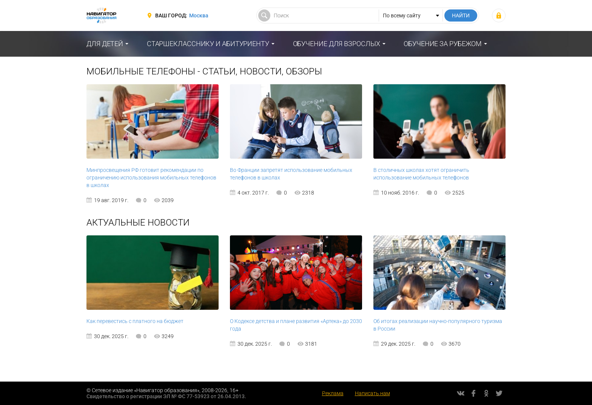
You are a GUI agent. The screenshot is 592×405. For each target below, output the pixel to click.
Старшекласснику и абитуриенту (208, 44)
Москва (198, 15)
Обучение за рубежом (443, 44)
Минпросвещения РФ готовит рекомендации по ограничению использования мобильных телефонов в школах (151, 177)
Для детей (104, 44)
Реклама (333, 393)
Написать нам (372, 393)
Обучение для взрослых (336, 44)
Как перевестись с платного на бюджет (134, 321)
